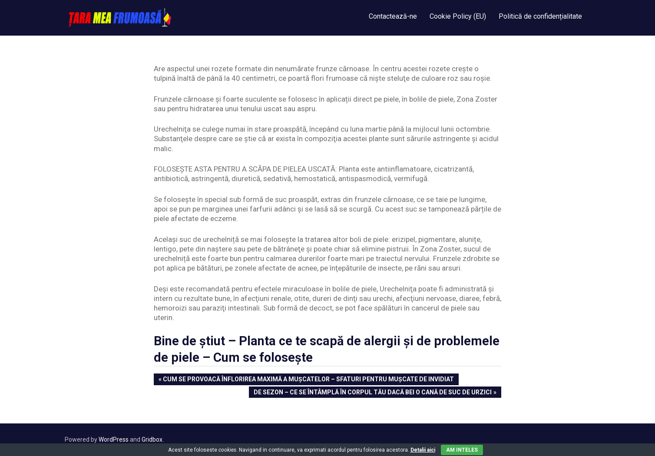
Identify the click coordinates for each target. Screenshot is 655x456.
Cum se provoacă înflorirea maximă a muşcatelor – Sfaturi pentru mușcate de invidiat (308, 380)
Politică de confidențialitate (540, 16)
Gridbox (152, 439)
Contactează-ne (393, 16)
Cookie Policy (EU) (458, 16)
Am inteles (462, 450)
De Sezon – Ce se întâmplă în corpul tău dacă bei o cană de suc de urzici (372, 393)
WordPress (114, 439)
